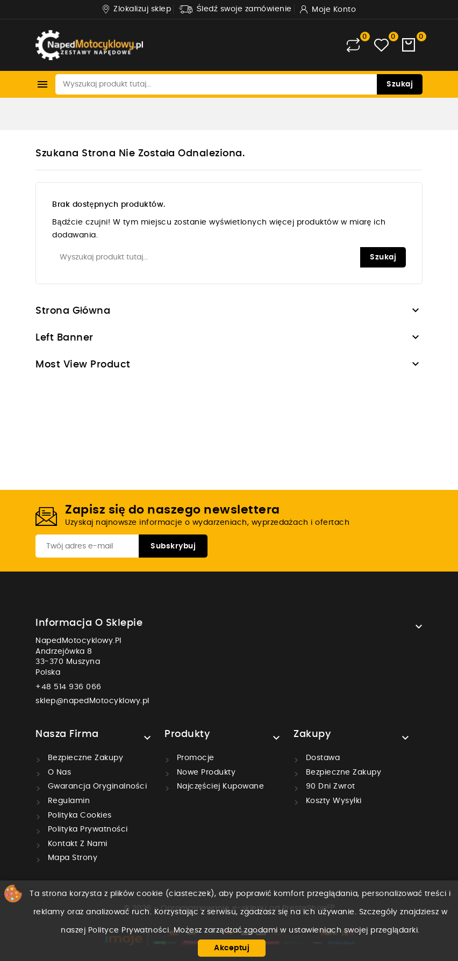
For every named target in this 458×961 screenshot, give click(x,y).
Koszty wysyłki (332, 801)
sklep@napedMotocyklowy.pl (92, 701)
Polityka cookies (78, 815)
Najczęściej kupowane (219, 786)
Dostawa (321, 758)
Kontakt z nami (76, 844)
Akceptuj (231, 948)
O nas (58, 772)
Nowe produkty (204, 772)
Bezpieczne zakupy (84, 758)
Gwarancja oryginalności (96, 786)
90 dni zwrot (329, 786)
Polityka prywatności (86, 829)
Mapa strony (71, 858)
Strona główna (73, 311)
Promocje (194, 758)
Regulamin (67, 801)
